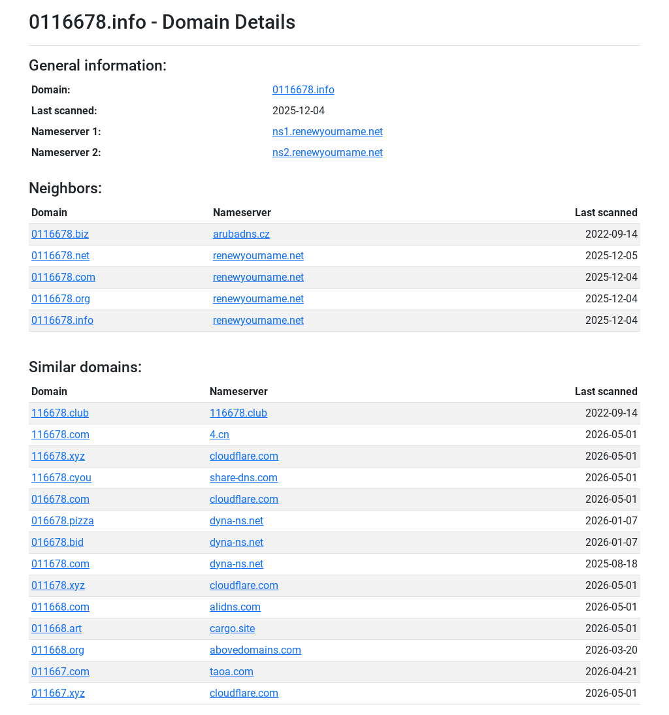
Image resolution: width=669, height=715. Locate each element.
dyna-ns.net (236, 521)
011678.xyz (58, 585)
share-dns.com (244, 477)
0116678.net (60, 255)
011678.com (60, 564)
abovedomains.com (255, 650)
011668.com (60, 607)
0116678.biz (60, 234)
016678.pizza (62, 521)
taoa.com (231, 671)
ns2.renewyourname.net (327, 152)
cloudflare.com (244, 456)
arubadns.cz (241, 234)
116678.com (60, 434)
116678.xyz (58, 456)
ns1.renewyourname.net (327, 131)
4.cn (219, 434)
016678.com (60, 499)
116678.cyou (61, 477)
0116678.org (60, 299)
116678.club (60, 413)
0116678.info (303, 90)
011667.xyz (58, 693)
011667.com (60, 671)
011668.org (57, 650)
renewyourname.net (258, 255)
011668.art (56, 628)
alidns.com (235, 607)
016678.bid (57, 542)
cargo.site (232, 628)
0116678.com (63, 277)
